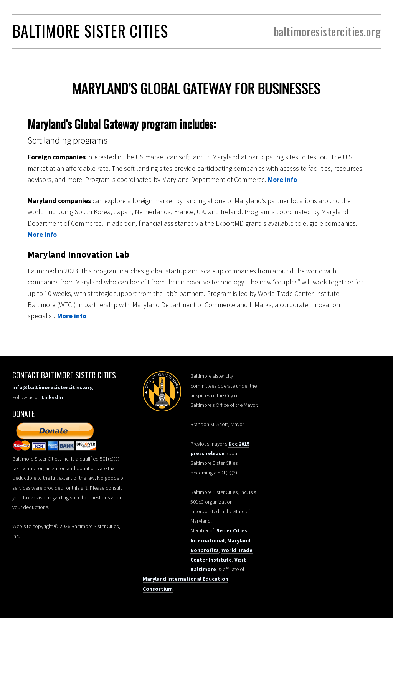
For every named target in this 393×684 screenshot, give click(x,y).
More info (282, 179)
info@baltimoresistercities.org (52, 387)
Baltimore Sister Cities (90, 30)
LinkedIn (52, 397)
